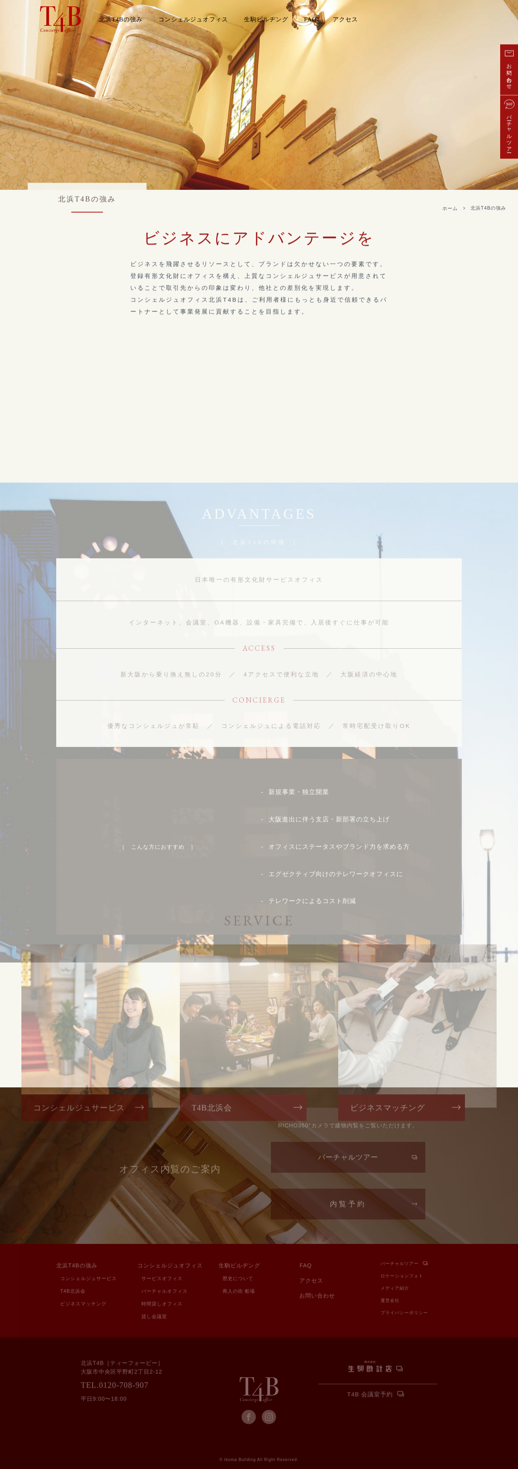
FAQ (310, 19)
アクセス (345, 19)
